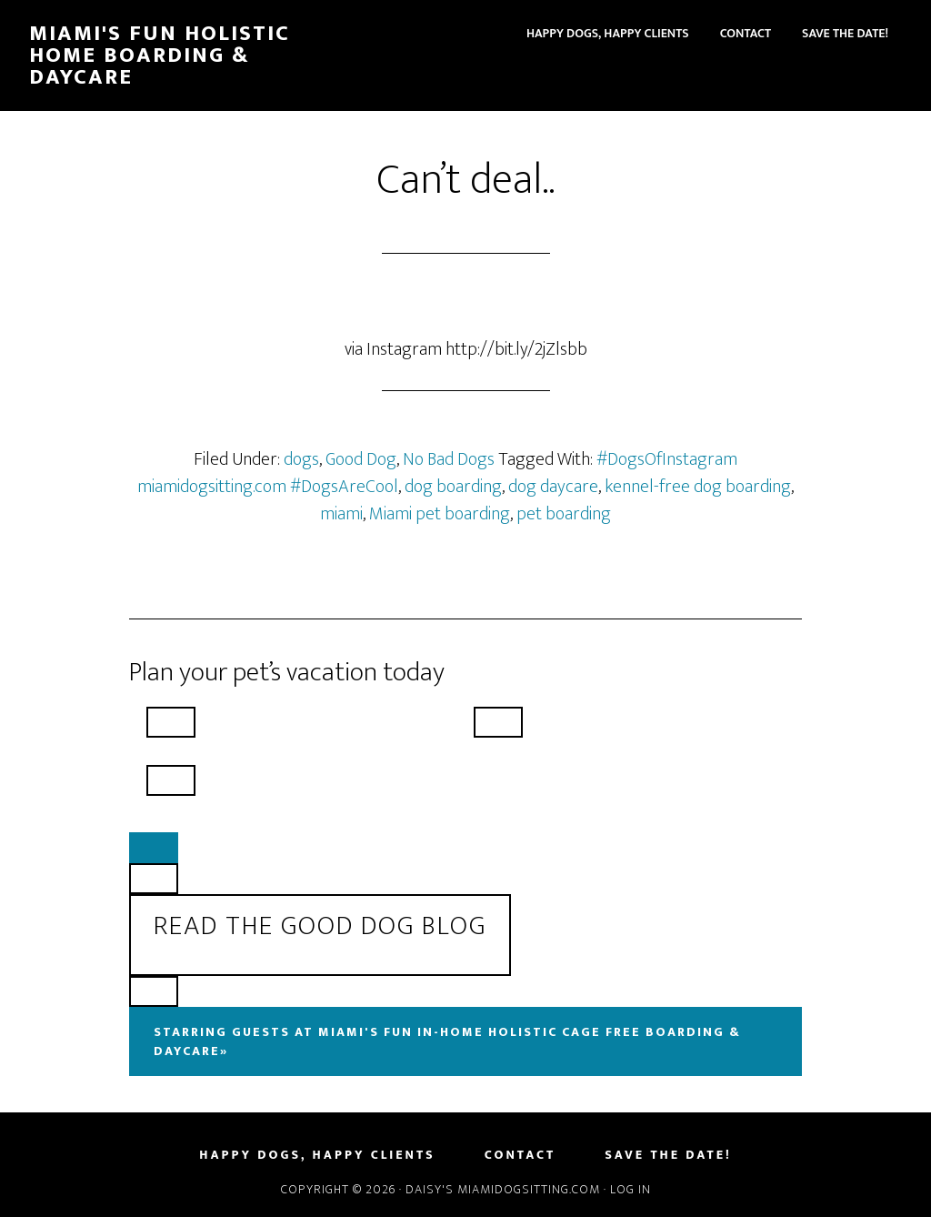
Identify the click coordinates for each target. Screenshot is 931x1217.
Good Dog (360, 459)
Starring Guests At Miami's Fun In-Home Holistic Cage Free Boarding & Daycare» (447, 1041)
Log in (630, 1189)
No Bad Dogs (449, 459)
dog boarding (453, 486)
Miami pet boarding (439, 513)
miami (341, 513)
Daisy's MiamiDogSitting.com (504, 1189)
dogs (301, 459)
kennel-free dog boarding (698, 486)
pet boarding (563, 513)
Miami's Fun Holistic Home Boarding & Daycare (159, 55)
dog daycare (553, 486)
